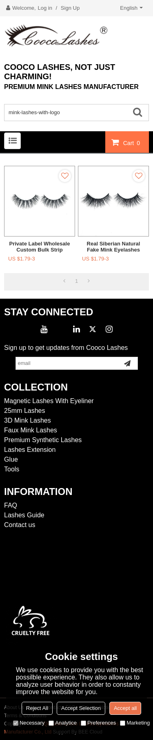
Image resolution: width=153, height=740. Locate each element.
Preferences (98, 723)
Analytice (63, 723)
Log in (45, 8)
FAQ (10, 505)
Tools (11, 469)
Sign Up (70, 8)
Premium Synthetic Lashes (43, 439)
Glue (11, 459)
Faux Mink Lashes (30, 430)
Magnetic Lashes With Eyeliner (49, 400)
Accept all (125, 708)
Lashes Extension (29, 449)
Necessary (28, 723)
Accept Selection (81, 708)
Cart (132, 142)
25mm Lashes (24, 410)
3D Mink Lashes (27, 420)
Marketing (135, 723)
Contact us (19, 524)
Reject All (37, 708)
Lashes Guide (24, 515)
